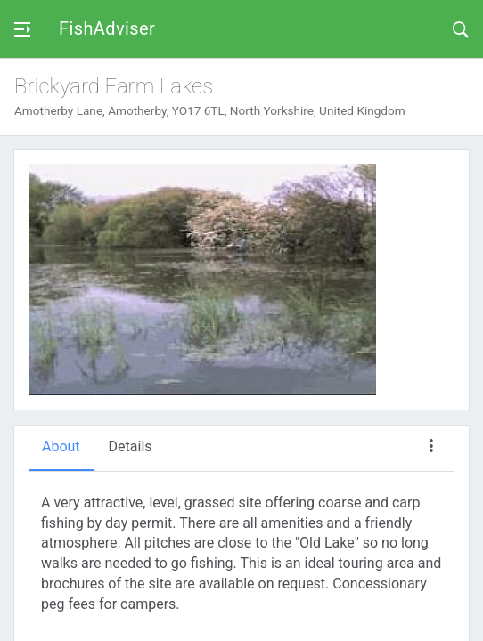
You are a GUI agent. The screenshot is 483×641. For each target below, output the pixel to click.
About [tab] (61, 446)
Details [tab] (130, 446)
